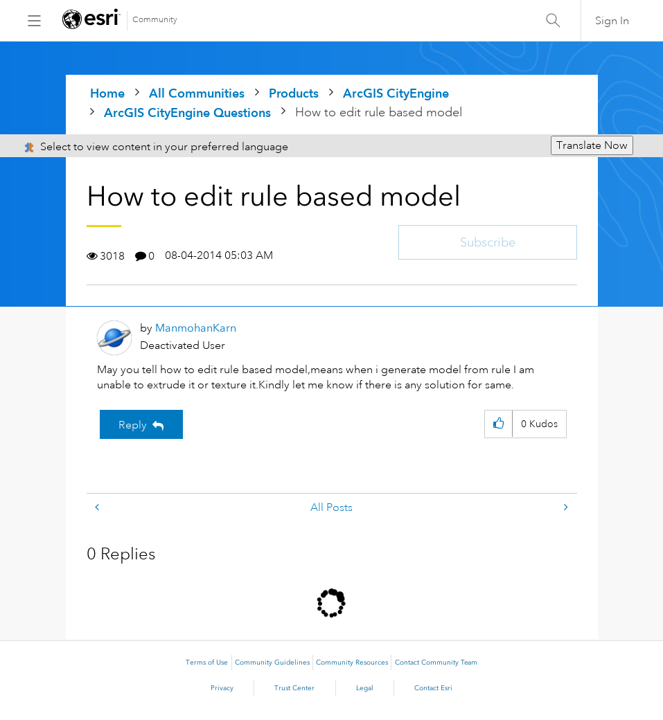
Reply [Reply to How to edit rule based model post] (132, 425)
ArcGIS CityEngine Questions (187, 112)
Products (294, 93)
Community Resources (352, 662)
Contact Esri (433, 688)
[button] (498, 424)
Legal (364, 688)
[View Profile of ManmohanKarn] (195, 327)
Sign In (612, 21)
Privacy (222, 688)
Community (154, 20)
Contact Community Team (436, 662)
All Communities (197, 93)
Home (107, 93)
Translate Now (592, 145)
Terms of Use (207, 662)
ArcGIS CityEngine (396, 93)
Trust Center (294, 688)
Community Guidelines (272, 662)
